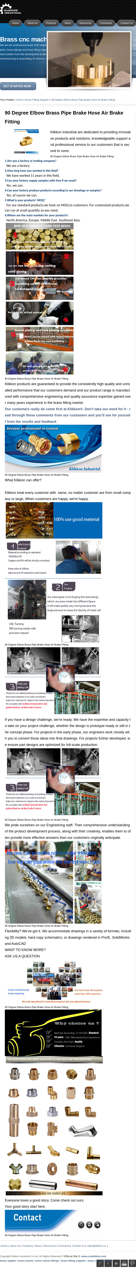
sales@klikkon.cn (96, 1245)
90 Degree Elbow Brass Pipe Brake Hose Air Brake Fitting (83, 99)
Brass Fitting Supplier (37, 99)
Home (19, 99)
